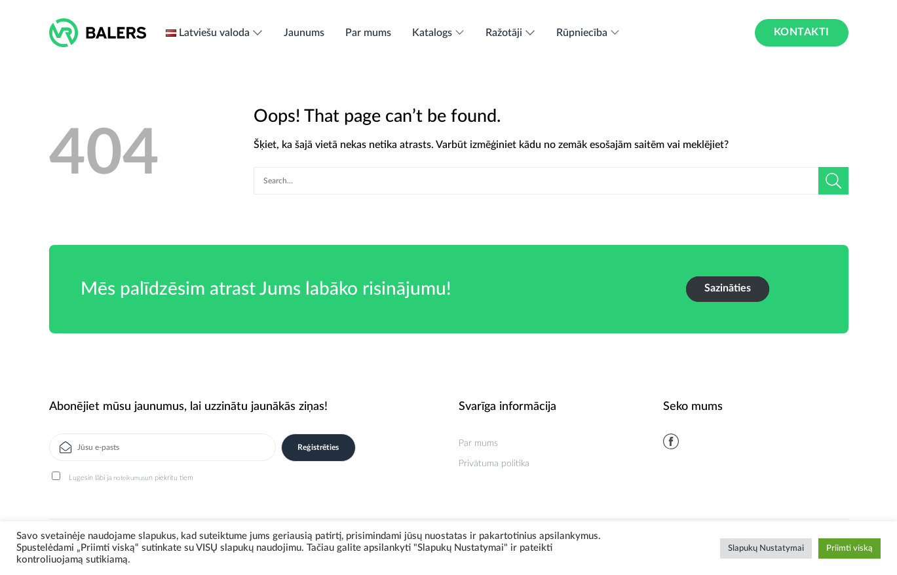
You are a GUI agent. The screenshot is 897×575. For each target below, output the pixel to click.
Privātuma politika (494, 463)
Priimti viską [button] (849, 548)
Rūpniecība (588, 33)
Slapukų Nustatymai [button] (766, 548)
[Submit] (833, 181)
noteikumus (129, 478)
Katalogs (438, 33)
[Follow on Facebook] (671, 441)
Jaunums (304, 33)
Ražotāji (510, 33)
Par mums (368, 33)
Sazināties (727, 288)
